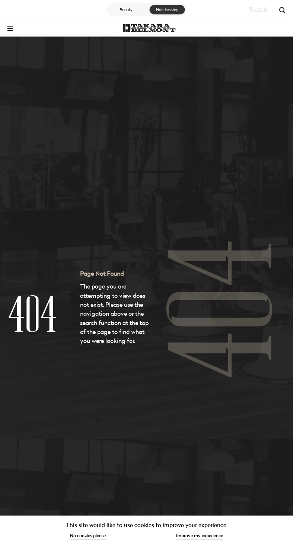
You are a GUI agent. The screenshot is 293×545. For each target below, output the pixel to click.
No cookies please (88, 535)
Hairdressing (167, 9)
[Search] (282, 10)
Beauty (126, 9)
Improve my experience (199, 535)
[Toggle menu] (10, 28)
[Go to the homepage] (149, 28)
